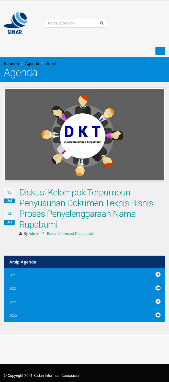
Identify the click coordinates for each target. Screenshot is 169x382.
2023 (84, 274)
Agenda (32, 63)
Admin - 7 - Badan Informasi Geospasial (61, 234)
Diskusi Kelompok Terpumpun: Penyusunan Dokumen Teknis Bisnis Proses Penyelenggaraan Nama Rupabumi (86, 208)
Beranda (11, 63)
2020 (84, 314)
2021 (84, 301)
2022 (84, 287)
